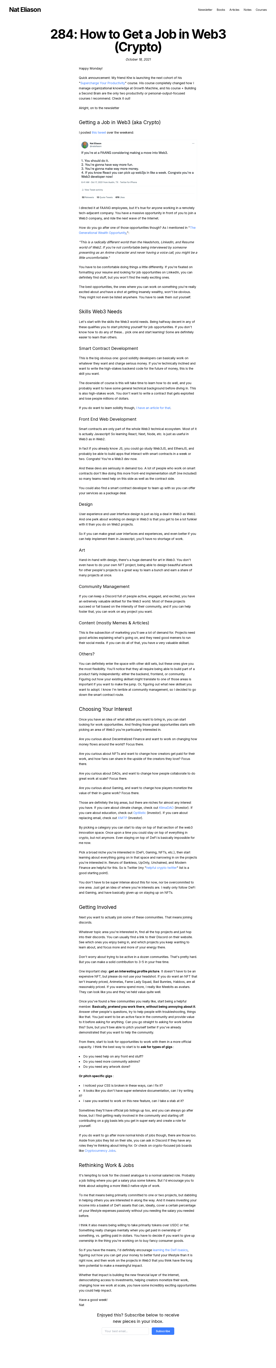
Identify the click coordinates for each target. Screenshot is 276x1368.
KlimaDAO (166, 808)
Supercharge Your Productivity (102, 83)
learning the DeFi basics (170, 1250)
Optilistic (139, 813)
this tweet (99, 132)
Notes (248, 9)
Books (221, 9)
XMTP (122, 818)
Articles (234, 9)
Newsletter (205, 9)
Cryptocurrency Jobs (100, 1150)
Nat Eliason (25, 9)
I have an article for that (153, 408)
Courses (261, 9)
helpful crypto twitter (161, 868)
